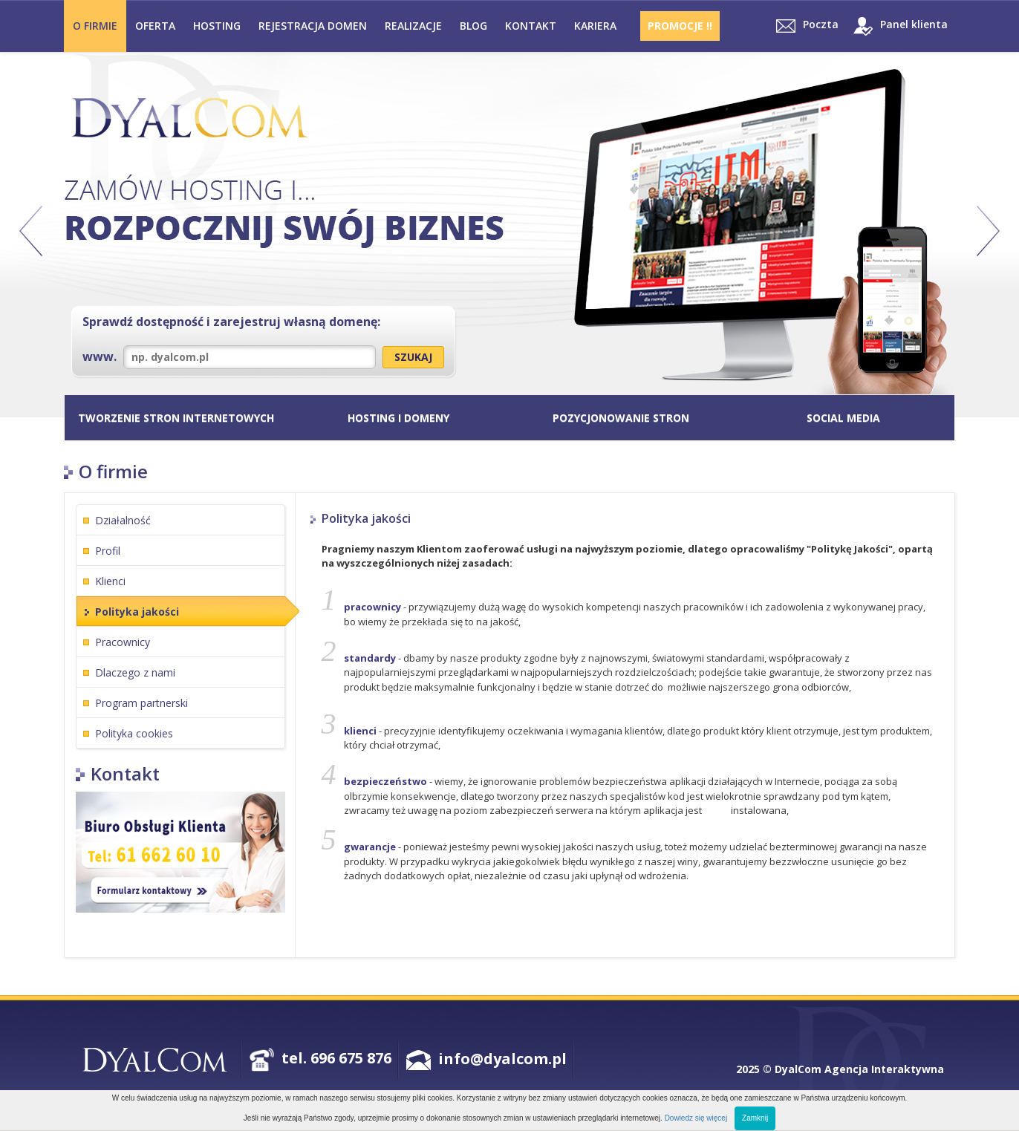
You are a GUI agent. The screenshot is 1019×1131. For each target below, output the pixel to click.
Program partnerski (141, 703)
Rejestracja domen (312, 26)
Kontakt (530, 26)
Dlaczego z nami (135, 672)
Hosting (217, 26)
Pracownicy (122, 642)
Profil (107, 551)
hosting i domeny (398, 418)
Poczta (807, 25)
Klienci (110, 581)
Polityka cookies (134, 733)
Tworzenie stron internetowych (176, 418)
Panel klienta (900, 26)
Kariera (595, 26)
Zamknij (755, 1118)
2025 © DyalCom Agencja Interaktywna (840, 1069)
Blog (473, 26)
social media (843, 418)
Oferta (155, 26)
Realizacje (413, 26)
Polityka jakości (137, 611)
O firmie (95, 26)
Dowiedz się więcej (696, 1118)
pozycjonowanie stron (621, 418)
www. (229, 357)
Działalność (123, 520)
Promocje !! (680, 26)
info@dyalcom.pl (502, 1059)
